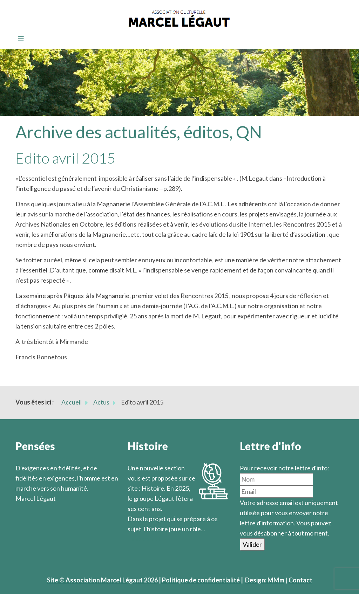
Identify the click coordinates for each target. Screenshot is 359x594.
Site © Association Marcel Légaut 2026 (102, 580)
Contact (300, 580)
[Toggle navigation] (18, 39)
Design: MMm (264, 580)
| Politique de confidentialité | (201, 580)
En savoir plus (147, 539)
